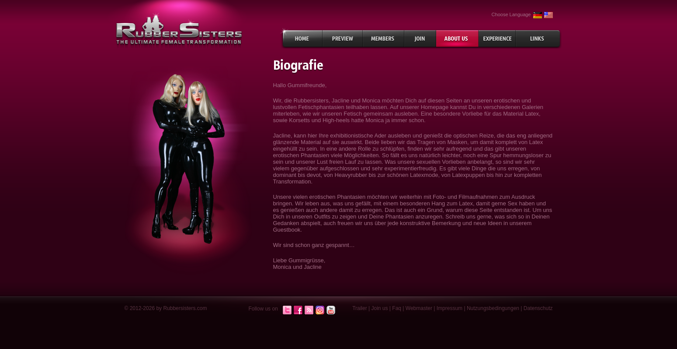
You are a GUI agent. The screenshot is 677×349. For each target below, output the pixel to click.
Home (301, 38)
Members (383, 38)
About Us (457, 38)
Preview (343, 38)
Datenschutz (538, 308)
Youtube (331, 310)
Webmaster (419, 308)
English (548, 15)
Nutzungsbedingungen (493, 308)
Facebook (298, 310)
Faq (396, 308)
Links (539, 38)
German (537, 15)
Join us (379, 308)
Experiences (497, 38)
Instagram (320, 310)
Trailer (359, 308)
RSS (309, 310)
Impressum (449, 308)
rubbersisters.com (179, 30)
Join (420, 38)
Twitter (287, 310)
